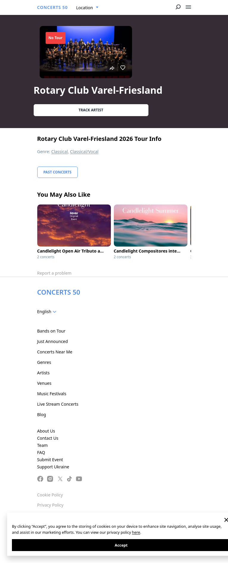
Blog (41, 414)
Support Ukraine (53, 467)
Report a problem (54, 273)
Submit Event (50, 459)
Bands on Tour (51, 331)
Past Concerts (58, 172)
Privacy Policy (50, 505)
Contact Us (47, 438)
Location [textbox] (84, 7)
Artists (43, 373)
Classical (59, 151)
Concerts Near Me (54, 352)
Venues (44, 383)
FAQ (41, 452)
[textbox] (48, 312)
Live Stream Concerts (57, 404)
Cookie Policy (50, 495)
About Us (46, 431)
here (136, 532)
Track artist (91, 110)
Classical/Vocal (84, 151)
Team (42, 445)
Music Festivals (51, 393)
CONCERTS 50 (52, 7)
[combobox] (87, 8)
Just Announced (52, 341)
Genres (44, 362)
